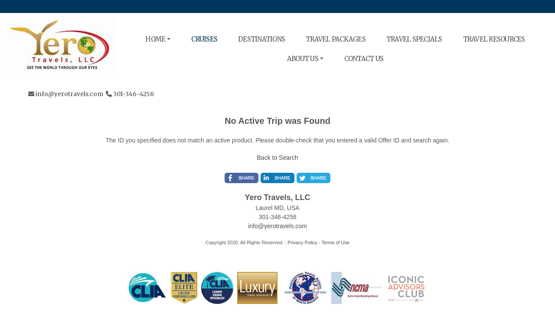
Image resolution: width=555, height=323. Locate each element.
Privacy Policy (302, 242)
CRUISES (204, 39)
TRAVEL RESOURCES (494, 39)
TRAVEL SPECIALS (414, 39)
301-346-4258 (133, 94)
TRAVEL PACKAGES (336, 39)
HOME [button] (155, 39)
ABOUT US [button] (302, 59)
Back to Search (277, 157)
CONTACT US (364, 59)
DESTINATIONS (261, 39)
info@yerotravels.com (69, 94)
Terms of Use (335, 242)
